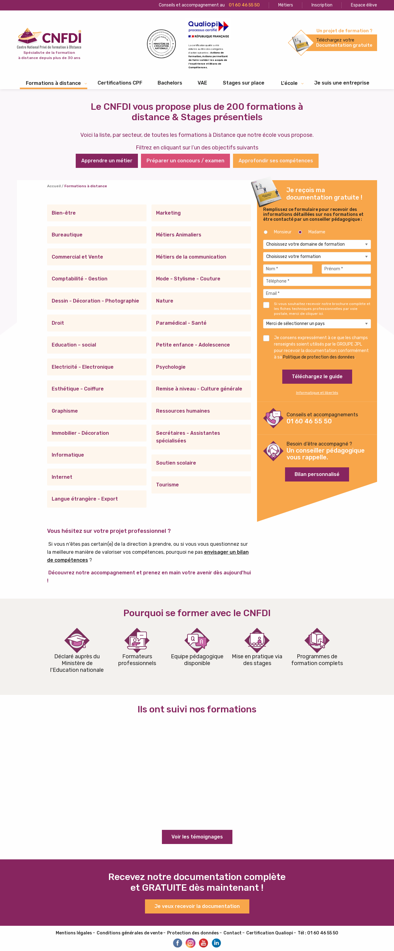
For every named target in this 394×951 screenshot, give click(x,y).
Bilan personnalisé (317, 474)
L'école (289, 83)
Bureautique (67, 235)
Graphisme (65, 411)
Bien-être (64, 213)
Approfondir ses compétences (276, 161)
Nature (164, 301)
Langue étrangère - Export (85, 499)
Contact (232, 933)
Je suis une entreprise (341, 83)
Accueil (54, 186)
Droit (58, 323)
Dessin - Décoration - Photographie (95, 301)
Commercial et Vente (77, 257)
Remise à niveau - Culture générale (199, 389)
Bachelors (170, 83)
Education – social (74, 345)
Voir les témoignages (197, 837)
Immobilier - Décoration (80, 433)
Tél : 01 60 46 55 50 (318, 933)
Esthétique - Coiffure (78, 389)
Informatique (68, 455)
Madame (316, 232)
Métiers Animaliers (178, 235)
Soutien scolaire (176, 463)
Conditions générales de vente (130, 933)
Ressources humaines (183, 411)
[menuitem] (120, 83)
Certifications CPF (120, 83)
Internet (62, 477)
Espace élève (364, 5)
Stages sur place (243, 83)
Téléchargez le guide (317, 376)
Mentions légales (74, 933)
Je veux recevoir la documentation (197, 906)
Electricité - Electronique (83, 367)
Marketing (168, 213)
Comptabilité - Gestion (79, 279)
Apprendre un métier (106, 161)
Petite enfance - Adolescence (193, 345)
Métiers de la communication (191, 257)
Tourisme (167, 485)
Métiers (285, 5)
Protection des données (193, 933)
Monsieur (282, 232)
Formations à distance (53, 83)
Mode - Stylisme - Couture (188, 279)
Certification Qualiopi (269, 933)
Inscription (322, 5)
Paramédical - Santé (181, 323)
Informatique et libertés (317, 392)
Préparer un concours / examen (185, 161)
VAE (202, 83)
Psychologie (171, 367)
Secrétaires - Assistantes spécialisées (188, 437)
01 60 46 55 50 (309, 421)
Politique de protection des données (319, 357)
